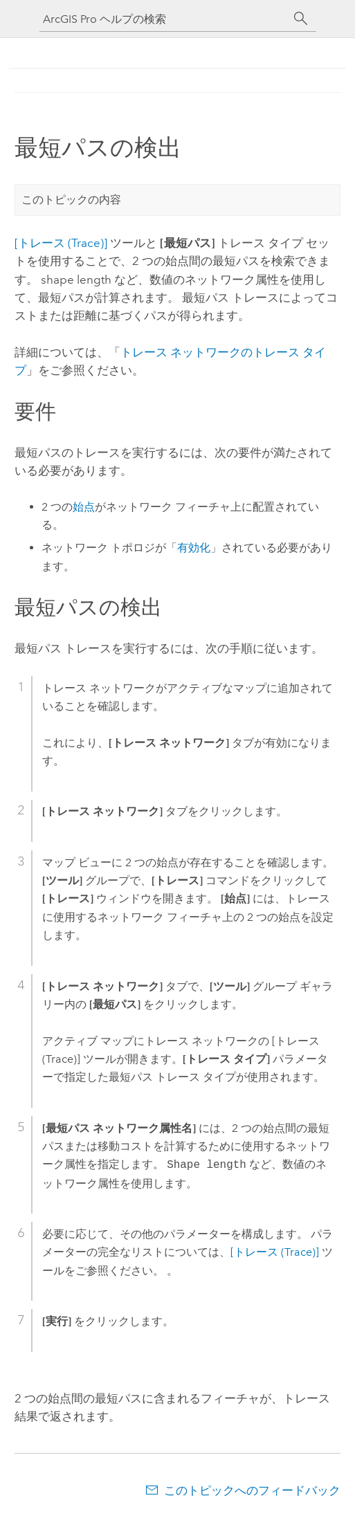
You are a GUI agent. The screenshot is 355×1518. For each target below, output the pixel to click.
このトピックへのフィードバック (252, 1490)
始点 (84, 506)
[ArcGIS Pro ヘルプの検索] (164, 19)
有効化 (193, 547)
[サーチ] (301, 19)
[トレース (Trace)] (61, 243)
